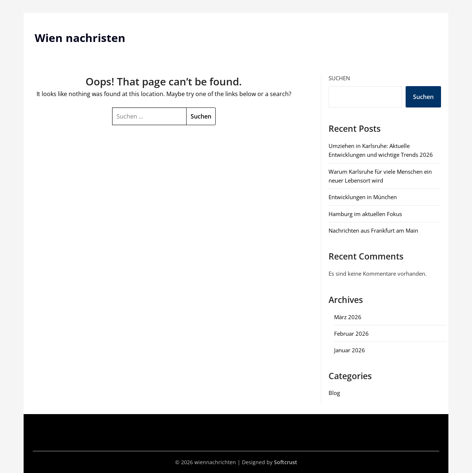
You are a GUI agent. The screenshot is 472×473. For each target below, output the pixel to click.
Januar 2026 (349, 350)
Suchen (339, 78)
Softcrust (285, 462)
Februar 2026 (351, 333)
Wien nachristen (80, 37)
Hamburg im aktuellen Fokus (365, 214)
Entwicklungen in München (363, 197)
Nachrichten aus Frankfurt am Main (373, 230)
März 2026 (347, 317)
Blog (334, 392)
